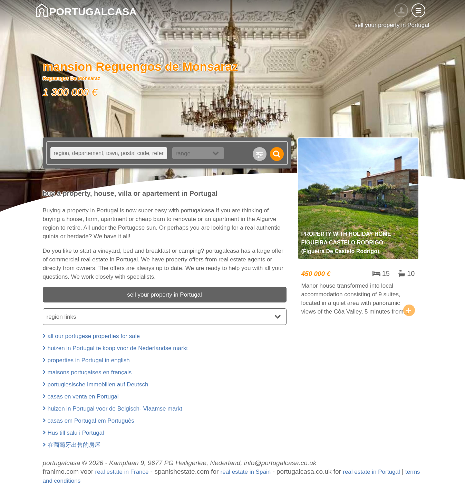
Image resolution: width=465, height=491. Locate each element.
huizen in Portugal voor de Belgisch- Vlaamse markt (115, 408)
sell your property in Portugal (164, 294)
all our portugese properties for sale (94, 336)
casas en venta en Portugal (83, 396)
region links (61, 317)
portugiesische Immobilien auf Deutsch (98, 384)
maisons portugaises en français (90, 372)
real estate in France (122, 472)
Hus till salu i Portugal (76, 433)
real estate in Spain (246, 472)
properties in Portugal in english (89, 360)
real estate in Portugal (371, 472)
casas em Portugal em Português (91, 420)
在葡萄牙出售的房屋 (74, 445)
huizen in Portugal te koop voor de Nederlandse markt (118, 348)
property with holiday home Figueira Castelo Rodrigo (358, 228)
